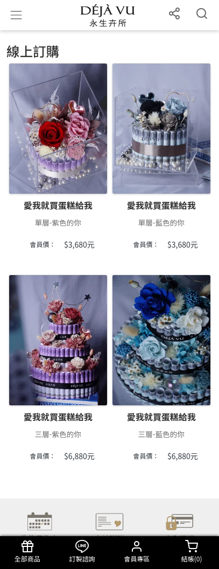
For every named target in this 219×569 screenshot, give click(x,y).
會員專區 (137, 551)
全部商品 (27, 551)
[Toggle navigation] (16, 15)
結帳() (191, 551)
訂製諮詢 (82, 551)
